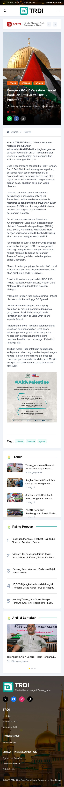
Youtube (7, 716)
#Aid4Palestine (27, 149)
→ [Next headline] (55, 24)
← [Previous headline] (49, 24)
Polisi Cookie (9, 769)
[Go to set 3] (34, 668)
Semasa (26, 83)
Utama (12, 83)
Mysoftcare (55, 780)
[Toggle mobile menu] (58, 11)
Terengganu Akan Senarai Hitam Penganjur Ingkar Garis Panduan (35, 24)
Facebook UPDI (10, 721)
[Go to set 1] (29, 668)
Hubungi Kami (9, 742)
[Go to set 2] (32, 668)
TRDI (13, 780)
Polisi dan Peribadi (11, 763)
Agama (39, 83)
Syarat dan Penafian (12, 758)
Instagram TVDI (10, 727)
